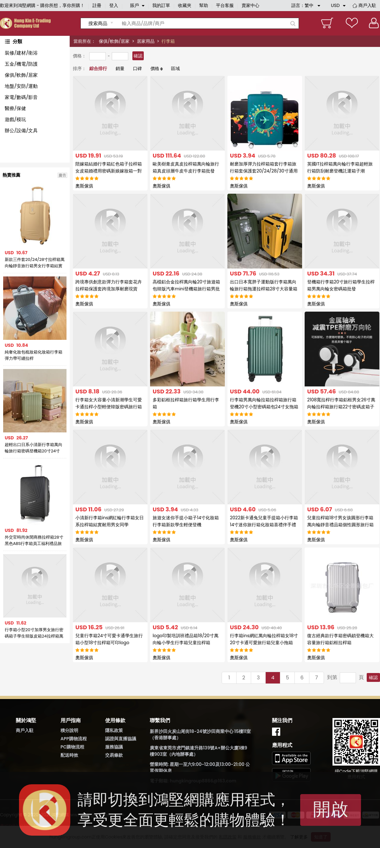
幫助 (203, 5)
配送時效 (69, 755)
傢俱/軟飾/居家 (114, 41)
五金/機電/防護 (21, 64)
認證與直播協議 (120, 738)
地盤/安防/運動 (21, 86)
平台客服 (225, 5)
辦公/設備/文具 (21, 130)
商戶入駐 (367, 5)
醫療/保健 (15, 108)
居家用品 (146, 41)
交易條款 (114, 755)
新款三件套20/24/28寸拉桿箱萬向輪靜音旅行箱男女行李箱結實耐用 (35, 262)
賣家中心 (250, 5)
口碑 (137, 68)
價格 (154, 68)
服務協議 (114, 747)
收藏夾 (184, 5)
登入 (113, 5)
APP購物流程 (73, 738)
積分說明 (69, 730)
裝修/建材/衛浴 (21, 52)
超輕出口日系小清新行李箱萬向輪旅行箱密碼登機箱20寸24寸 (33, 448)
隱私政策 (114, 730)
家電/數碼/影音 (21, 97)
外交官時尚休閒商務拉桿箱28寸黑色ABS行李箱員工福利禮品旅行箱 (34, 540)
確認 (138, 56)
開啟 (330, 809)
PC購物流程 (72, 747)
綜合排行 (98, 68)
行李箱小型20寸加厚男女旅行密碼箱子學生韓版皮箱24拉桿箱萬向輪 (34, 633)
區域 (175, 68)
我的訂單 (161, 5)
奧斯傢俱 (84, 186)
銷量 (120, 68)
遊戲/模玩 (15, 119)
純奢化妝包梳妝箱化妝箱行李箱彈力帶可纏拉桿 (33, 355)
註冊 (96, 5)
